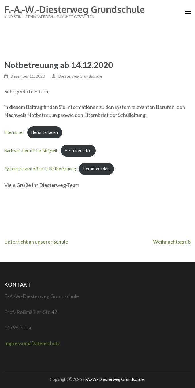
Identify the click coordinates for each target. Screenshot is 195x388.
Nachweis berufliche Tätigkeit (31, 150)
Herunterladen (44, 132)
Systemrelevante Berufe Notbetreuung (40, 168)
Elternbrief (14, 132)
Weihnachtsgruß (172, 241)
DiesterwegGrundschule (80, 76)
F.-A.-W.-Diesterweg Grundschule (74, 9)
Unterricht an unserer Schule (36, 241)
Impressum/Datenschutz (32, 343)
